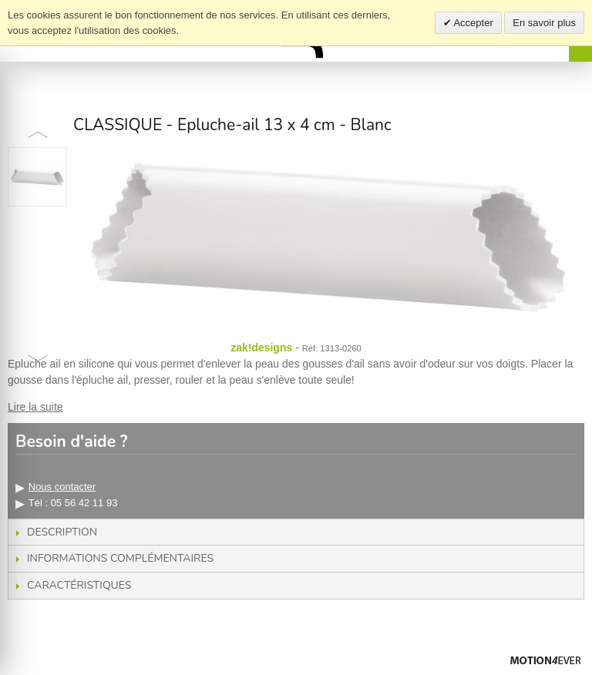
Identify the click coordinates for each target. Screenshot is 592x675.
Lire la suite (35, 407)
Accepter (472, 23)
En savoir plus (544, 23)
